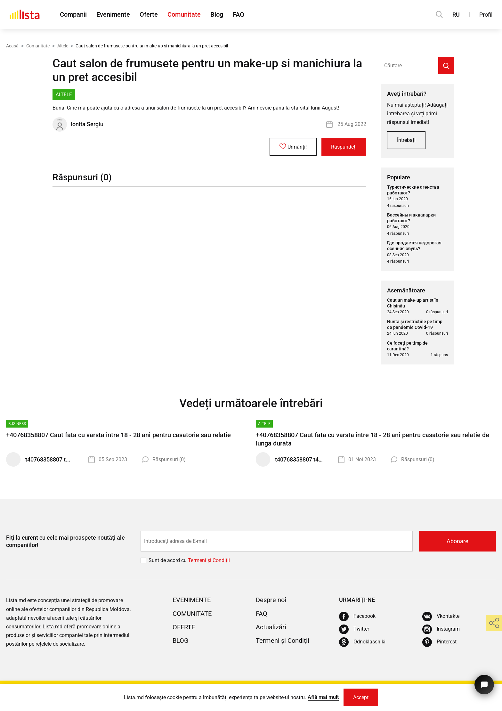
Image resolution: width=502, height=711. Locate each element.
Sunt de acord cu (168, 560)
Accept (360, 697)
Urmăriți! (293, 146)
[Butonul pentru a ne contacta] (484, 684)
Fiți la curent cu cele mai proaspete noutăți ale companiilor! (65, 541)
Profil (485, 14)
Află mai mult (323, 697)
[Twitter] (354, 629)
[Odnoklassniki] (362, 642)
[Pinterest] (439, 642)
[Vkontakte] (440, 616)
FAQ (238, 14)
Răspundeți (344, 147)
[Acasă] (25, 14)
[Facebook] (357, 616)
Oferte (149, 14)
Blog (216, 14)
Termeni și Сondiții (209, 560)
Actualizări (271, 627)
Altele (62, 45)
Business (17, 423)
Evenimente (113, 14)
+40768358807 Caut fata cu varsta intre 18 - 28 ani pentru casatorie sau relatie (118, 435)
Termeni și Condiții (282, 640)
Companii (73, 14)
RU (456, 14)
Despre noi (271, 600)
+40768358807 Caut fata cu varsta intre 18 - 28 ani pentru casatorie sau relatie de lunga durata (372, 439)
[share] (494, 623)
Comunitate (184, 14)
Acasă (12, 45)
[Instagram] (441, 629)
